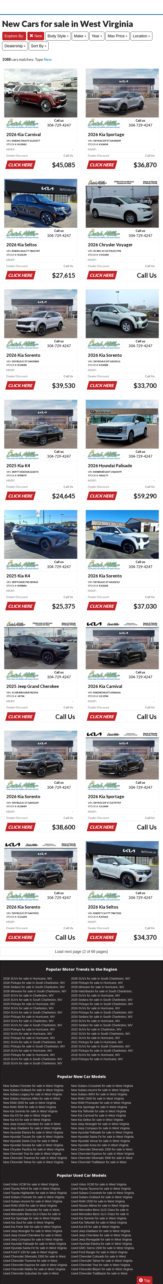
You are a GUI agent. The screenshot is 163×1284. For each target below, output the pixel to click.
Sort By (38, 46)
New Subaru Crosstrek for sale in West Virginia (102, 1085)
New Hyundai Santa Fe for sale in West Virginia (102, 1136)
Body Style (58, 36)
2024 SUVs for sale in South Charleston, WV (32, 1012)
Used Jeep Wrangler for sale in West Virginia (32, 1231)
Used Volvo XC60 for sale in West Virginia (98, 1184)
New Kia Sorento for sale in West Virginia (30, 1111)
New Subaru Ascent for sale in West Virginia (100, 1090)
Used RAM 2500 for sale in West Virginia (30, 1205)
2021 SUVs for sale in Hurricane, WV (95, 1038)
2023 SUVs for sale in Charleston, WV (28, 1021)
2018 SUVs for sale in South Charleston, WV (32, 1063)
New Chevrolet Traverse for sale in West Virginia (35, 1158)
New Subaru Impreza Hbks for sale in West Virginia (31, 1099)
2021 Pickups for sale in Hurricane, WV (97, 1042)
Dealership (14, 46)
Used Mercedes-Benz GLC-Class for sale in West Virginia (100, 1214)
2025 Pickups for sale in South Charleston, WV (102, 1004)
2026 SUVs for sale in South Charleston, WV (100, 978)
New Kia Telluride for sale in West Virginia (98, 1111)
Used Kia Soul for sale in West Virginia (28, 1222)
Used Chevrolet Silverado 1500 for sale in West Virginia (34, 1257)
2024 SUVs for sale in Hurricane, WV (95, 1008)
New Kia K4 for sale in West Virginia (27, 1119)
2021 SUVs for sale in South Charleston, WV (32, 1042)
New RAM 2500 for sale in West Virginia (29, 1102)
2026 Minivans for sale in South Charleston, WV (34, 991)
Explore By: (14, 36)
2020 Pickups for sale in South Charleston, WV (102, 1050)
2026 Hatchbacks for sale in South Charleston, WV (101, 991)
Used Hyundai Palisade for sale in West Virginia (34, 1243)
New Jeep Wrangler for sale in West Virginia (100, 1124)
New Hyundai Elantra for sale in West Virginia (33, 1132)
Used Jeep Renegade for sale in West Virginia (101, 1239)
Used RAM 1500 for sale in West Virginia (98, 1201)
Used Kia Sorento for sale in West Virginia (98, 1218)
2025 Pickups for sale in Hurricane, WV (29, 1004)
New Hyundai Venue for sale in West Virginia (100, 1141)
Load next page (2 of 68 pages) (81, 951)
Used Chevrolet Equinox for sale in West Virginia (35, 1265)
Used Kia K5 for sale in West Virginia (95, 1226)
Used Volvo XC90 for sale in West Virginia (30, 1184)
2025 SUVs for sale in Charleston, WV (28, 995)
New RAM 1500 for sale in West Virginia (97, 1098)
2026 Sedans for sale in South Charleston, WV (34, 987)
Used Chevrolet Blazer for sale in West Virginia (102, 1269)
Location (141, 36)
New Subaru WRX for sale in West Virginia (99, 1094)
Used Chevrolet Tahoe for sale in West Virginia (101, 1260)
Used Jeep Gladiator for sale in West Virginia (100, 1231)
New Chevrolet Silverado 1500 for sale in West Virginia (101, 1150)
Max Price (117, 36)
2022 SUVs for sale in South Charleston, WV (100, 1033)
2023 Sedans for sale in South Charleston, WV (102, 1025)
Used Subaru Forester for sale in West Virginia (33, 1197)
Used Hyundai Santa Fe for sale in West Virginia (35, 1248)
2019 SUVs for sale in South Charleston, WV (32, 1059)
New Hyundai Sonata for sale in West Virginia (33, 1145)
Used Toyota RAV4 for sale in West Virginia (31, 1188)
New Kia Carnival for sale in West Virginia (98, 1115)
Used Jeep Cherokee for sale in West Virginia (101, 1235)
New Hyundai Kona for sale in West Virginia (99, 1145)
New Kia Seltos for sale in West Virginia (97, 1119)
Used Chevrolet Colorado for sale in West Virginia (98, 1257)
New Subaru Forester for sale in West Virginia (33, 1085)
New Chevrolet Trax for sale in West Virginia (32, 1153)
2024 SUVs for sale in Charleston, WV (28, 1008)
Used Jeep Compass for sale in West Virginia (33, 1239)
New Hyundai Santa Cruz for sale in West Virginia (30, 1141)
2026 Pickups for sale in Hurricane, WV (97, 982)
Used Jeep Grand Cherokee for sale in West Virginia (32, 1235)
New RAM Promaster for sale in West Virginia (101, 1102)
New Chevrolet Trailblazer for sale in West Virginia (98, 1162)
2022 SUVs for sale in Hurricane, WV (27, 1033)
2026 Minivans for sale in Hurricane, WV (97, 987)
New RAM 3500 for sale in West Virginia (29, 1107)
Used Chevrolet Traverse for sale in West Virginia (30, 1261)
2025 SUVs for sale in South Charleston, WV (32, 999)
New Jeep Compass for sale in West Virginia (100, 1128)
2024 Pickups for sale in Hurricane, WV (29, 1016)
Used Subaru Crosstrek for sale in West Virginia (102, 1193)
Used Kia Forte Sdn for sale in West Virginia (32, 1226)
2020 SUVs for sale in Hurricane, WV (27, 1050)
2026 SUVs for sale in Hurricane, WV (27, 978)
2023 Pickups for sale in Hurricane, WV (29, 1029)
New (36, 36)
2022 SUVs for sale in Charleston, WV (96, 1029)
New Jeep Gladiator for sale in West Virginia (32, 1128)
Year (97, 36)
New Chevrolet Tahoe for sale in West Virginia (33, 1162)
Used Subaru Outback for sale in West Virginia (101, 1197)
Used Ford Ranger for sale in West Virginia (99, 1252)
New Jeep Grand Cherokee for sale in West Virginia (31, 1124)
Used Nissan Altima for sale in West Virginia (100, 1205)
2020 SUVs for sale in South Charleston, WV (100, 1046)
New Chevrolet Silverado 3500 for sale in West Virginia (101, 1158)
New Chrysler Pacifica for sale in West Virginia (33, 1149)
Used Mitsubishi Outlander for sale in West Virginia (31, 1210)
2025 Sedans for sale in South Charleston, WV (102, 999)
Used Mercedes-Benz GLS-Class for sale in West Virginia (32, 1214)
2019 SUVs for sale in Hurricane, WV (95, 1055)
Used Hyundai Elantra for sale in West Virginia (101, 1243)
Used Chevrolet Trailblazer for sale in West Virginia (99, 1274)
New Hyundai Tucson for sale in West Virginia (33, 1136)
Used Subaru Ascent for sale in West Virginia (32, 1201)
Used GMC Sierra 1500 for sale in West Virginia (102, 1248)
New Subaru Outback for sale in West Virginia (33, 1090)
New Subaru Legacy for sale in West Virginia (32, 1094)
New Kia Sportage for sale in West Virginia (99, 1107)
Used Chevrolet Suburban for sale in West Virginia (31, 1274)
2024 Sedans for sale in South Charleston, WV (102, 1016)
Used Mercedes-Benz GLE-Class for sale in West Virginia (100, 1210)
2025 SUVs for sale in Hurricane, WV (95, 995)
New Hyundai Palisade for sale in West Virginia (102, 1132)
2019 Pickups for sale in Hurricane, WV (97, 1059)
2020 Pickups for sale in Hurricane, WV (29, 1055)
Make (80, 36)
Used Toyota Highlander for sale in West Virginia (35, 1193)
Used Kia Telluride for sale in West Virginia (99, 1222)
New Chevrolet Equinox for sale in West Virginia (102, 1153)
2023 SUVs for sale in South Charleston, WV (32, 1025)
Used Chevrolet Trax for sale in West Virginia (100, 1265)
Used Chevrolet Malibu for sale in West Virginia (34, 1269)
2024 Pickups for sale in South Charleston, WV (102, 1012)
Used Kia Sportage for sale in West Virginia (31, 1218)
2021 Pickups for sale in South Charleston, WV (34, 1046)
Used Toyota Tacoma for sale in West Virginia (101, 1188)
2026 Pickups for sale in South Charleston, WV (34, 982)
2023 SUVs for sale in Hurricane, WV (95, 1021)
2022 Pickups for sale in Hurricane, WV (29, 1038)
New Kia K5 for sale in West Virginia (27, 1115)
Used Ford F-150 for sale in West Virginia (30, 1252)
